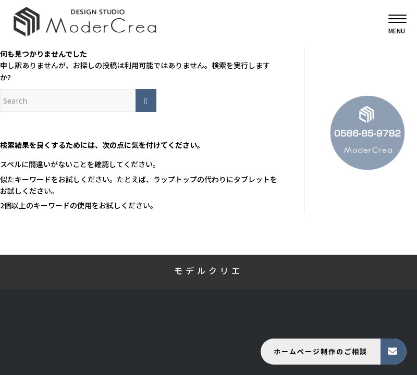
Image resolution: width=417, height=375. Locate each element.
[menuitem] (392, 23)
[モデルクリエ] (84, 23)
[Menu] (392, 23)
